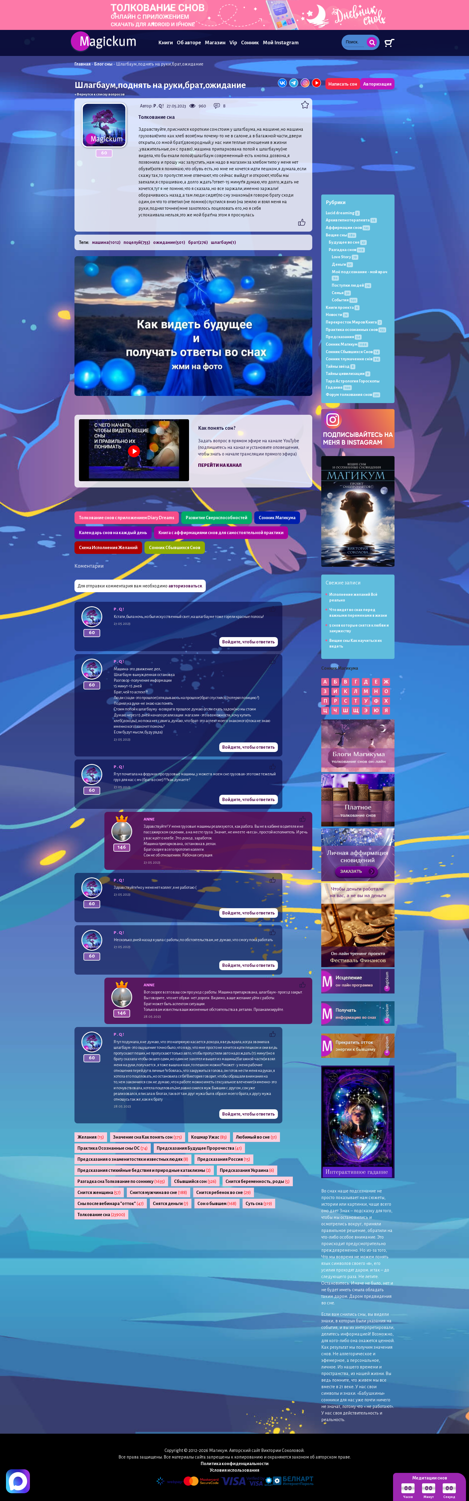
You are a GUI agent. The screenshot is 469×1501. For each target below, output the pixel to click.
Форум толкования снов (353, 394)
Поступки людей (351, 285)
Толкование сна (101, 1214)
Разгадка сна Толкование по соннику (121, 1181)
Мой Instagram (281, 42)
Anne (149, 819)
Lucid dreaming (343, 213)
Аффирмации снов (348, 227)
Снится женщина (99, 1192)
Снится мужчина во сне (158, 1192)
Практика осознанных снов (356, 329)
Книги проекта (343, 307)
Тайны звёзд (340, 366)
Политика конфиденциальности (235, 1463)
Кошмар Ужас (209, 1137)
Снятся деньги (170, 1203)
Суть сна (259, 1203)
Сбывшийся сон (195, 1181)
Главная (82, 64)
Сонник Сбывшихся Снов (174, 547)
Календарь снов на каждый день (113, 532)
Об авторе (189, 42)
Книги (165, 42)
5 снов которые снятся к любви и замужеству (359, 628)
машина (106, 242)
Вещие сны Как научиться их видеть (355, 643)
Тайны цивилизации (348, 373)
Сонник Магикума (277, 517)
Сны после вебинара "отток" (110, 1203)
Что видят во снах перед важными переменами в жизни (358, 613)
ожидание (169, 242)
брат (198, 242)
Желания (90, 1137)
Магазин (215, 42)
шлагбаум (223, 242)
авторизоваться (185, 586)
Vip (233, 42)
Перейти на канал (220, 465)
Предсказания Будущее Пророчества (199, 1148)
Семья (341, 293)
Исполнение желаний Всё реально (353, 597)
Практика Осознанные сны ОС (112, 1148)
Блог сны (103, 64)
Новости (337, 314)
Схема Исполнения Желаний (108, 547)
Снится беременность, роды (258, 1181)
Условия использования (234, 1470)
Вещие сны (341, 235)
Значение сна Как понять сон (147, 1137)
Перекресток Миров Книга (354, 322)
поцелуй (137, 242)
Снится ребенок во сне (223, 1192)
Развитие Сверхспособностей (216, 517)
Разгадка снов (347, 249)
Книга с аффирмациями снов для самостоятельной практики (221, 532)
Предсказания (344, 337)
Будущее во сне (348, 242)
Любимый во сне (256, 1137)
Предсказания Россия (223, 1159)
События (344, 300)
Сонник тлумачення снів (353, 359)
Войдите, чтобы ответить (248, 641)
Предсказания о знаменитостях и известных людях (132, 1159)
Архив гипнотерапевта (351, 220)
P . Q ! (158, 106)
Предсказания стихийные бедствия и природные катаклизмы (144, 1170)
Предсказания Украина (247, 1170)
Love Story (345, 257)
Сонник (250, 42)
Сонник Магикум (347, 344)
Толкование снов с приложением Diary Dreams (126, 517)
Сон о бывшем (217, 1203)
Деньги (342, 264)
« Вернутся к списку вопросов (99, 94)
